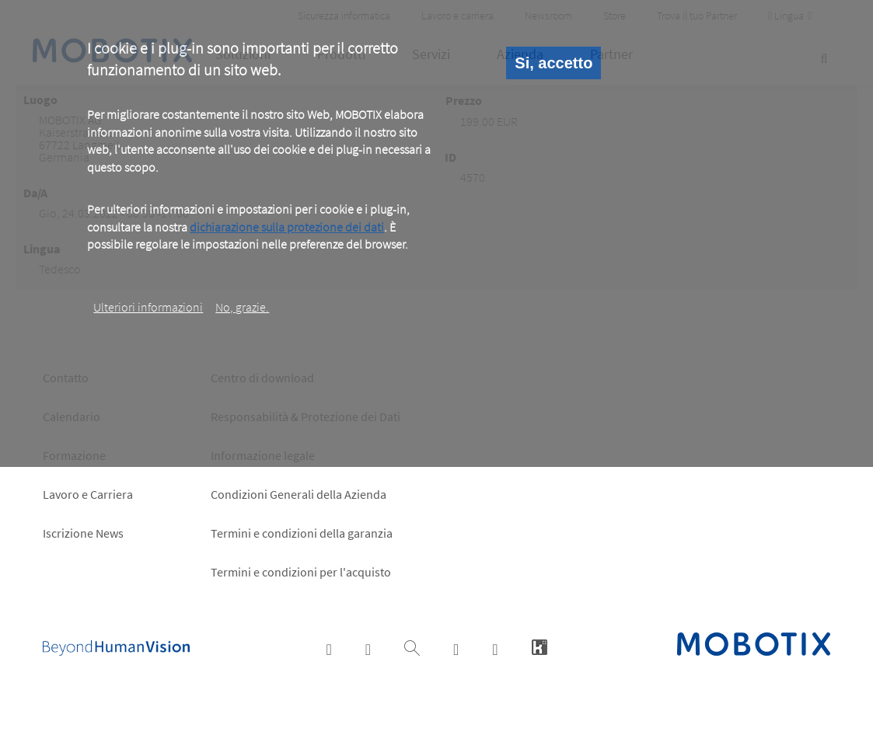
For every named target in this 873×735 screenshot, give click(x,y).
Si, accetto (553, 62)
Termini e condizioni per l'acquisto (301, 572)
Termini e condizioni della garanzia (302, 533)
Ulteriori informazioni (148, 307)
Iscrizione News (83, 533)
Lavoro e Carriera (88, 494)
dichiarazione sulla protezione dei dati (287, 227)
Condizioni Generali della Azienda (298, 494)
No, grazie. (242, 307)
